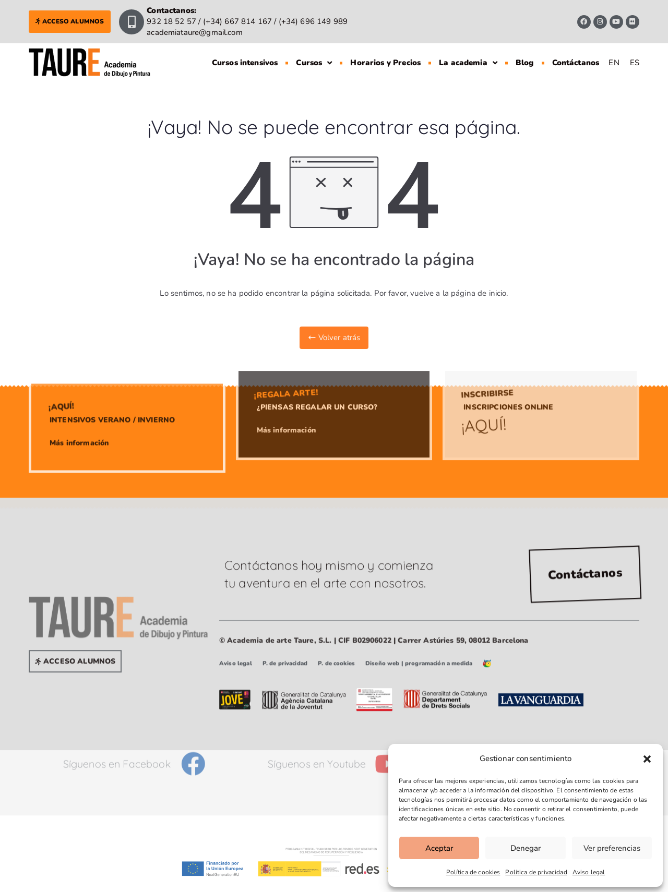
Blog (525, 56)
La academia (468, 56)
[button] (647, 759)
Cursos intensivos (245, 56)
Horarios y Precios (385, 56)
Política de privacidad (536, 872)
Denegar (525, 848)
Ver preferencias (611, 848)
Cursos (314, 56)
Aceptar (439, 848)
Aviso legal (588, 872)
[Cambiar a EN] (613, 57)
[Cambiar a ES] (635, 57)
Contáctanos (576, 56)
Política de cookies (473, 872)
